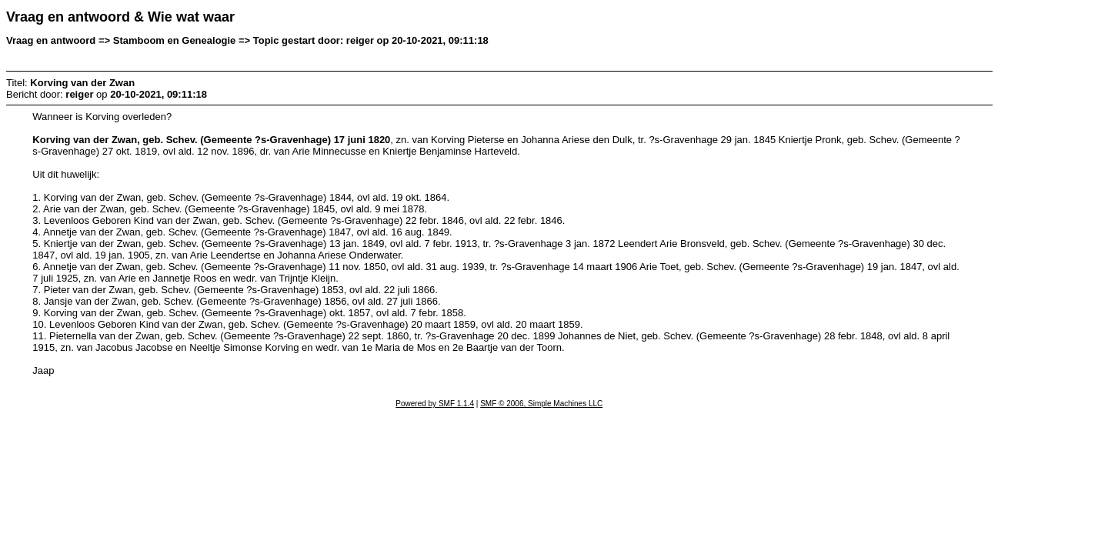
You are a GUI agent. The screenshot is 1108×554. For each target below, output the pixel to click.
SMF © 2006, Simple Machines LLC (541, 403)
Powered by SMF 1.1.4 (434, 403)
